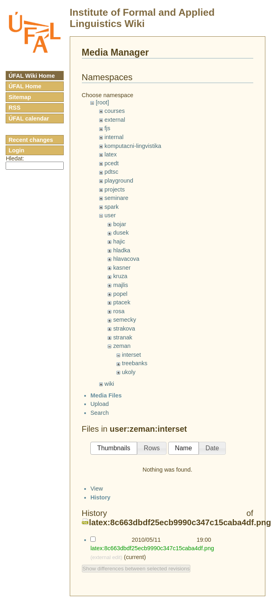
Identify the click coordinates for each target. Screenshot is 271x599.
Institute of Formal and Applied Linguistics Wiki (142, 18)
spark (111, 207)
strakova (124, 328)
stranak (122, 337)
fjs (107, 128)
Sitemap (19, 97)
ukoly (129, 372)
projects (114, 189)
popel (120, 294)
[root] (102, 102)
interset (131, 354)
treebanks (134, 363)
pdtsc (111, 171)
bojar (119, 224)
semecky (124, 319)
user (110, 215)
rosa (119, 311)
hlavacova (126, 259)
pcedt (111, 163)
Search (99, 419)
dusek (121, 232)
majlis (120, 285)
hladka (121, 250)
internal (113, 137)
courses (114, 111)
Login (16, 150)
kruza (120, 276)
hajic (119, 241)
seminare (116, 198)
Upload (99, 411)
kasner (122, 267)
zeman (122, 346)
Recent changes (30, 140)
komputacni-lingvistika (132, 146)
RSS (14, 107)
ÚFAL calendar (28, 118)
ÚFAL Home (24, 86)
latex (110, 154)
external (114, 119)
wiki (109, 384)
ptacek (121, 302)
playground (118, 180)
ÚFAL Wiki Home (31, 76)
